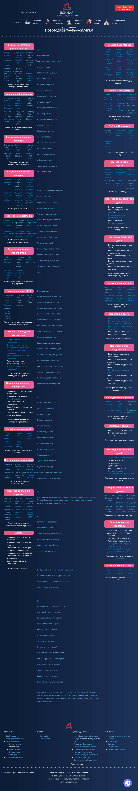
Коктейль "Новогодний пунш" (121, 172)
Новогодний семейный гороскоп (131, 289)
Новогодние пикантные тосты (119, 324)
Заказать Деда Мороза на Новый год (124, 8)
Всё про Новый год (119, 126)
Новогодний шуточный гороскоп (120, 298)
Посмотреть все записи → (18, 209)
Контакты (111, 739)
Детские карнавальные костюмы (85, 747)
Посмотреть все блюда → (119, 192)
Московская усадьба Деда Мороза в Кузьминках (8, 103)
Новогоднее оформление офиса (31, 222)
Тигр (108, 570)
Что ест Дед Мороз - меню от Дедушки (119, 72)
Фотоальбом (44, 736)
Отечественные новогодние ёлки (32, 475)
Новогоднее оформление (18, 216)
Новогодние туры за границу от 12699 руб (19, 58)
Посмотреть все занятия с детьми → (119, 515)
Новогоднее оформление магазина (20, 233)
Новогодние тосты (119, 314)
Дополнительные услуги (14, 757)
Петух (119, 570)
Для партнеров (14, 752)
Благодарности (113, 747)
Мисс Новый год (119, 404)
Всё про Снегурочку (119, 90)
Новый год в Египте (29, 435)
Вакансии (111, 744)
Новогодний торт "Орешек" (131, 172)
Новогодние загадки (119, 426)
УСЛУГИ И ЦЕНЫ (8, 732)
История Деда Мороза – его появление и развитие (108, 56)
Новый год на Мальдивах (8, 444)
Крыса (130, 573)
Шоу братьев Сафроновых (31, 259)
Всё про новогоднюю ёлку (18, 460)
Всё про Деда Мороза (119, 45)
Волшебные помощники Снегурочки (131, 97)
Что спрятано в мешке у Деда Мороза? (130, 72)
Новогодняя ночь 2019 (18, 291)
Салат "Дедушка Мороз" (119, 183)
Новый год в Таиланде (19, 444)
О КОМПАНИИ (109, 732)
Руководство (112, 741)
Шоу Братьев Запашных (8, 259)
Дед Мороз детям (12, 736)
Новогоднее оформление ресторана (9, 222)
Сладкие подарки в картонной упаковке (30, 184)
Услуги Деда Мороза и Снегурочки (86, 736)
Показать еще (77, 764)
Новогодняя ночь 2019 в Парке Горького (8, 300)
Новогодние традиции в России (120, 132)
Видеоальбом (45, 739)
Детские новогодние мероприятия (86, 755)
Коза (130, 570)
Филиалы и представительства (119, 736)
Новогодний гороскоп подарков (131, 298)
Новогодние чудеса (115, 471)
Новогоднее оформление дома (9, 233)
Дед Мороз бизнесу (13, 741)
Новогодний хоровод (115, 223)
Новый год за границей (18, 429)
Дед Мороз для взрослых (15, 739)
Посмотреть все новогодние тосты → (119, 339)
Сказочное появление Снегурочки (120, 458)
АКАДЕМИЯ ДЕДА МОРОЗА (79, 732)
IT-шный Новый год (14, 399)
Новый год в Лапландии (8, 435)
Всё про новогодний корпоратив (85, 760)
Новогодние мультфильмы (119, 397)
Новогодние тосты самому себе (119, 321)
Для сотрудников (15, 744)
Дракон (108, 573)
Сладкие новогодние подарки (84, 749)
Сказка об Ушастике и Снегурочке (120, 474)
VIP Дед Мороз (11, 755)
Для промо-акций (15, 749)
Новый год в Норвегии (18, 435)
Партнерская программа (116, 749)
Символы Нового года (119, 565)
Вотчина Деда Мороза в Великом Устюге (18, 103)
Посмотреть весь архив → (18, 568)
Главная (17, 23)
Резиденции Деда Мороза (18, 94)
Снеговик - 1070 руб (18, 147)
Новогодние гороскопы (119, 283)
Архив (18, 533)
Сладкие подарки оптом (7, 182)
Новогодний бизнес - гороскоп (120, 289)
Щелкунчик (108, 410)
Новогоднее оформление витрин (31, 233)
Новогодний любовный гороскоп (109, 298)
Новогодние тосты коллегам (118, 318)
